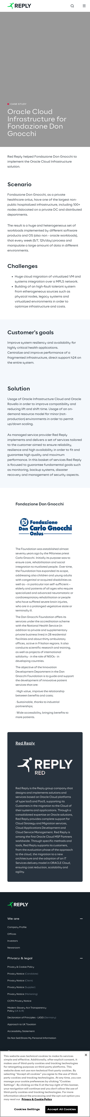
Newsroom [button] (13, 948)
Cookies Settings (27, 1109)
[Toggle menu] (84, 6)
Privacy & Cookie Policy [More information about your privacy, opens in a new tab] (37, 1099)
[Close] (86, 1055)
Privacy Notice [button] (22, 974)
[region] (45, 1084)
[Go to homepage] (19, 6)
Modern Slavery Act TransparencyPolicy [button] (26, 1009)
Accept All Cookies (61, 1109)
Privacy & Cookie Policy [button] (20, 967)
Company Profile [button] (17, 927)
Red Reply (25, 743)
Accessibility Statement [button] (21, 1031)
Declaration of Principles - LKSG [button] (31, 1017)
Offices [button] (11, 934)
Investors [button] (12, 941)
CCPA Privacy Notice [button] (19, 1001)
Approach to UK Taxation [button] (21, 1024)
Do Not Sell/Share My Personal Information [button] (31, 1038)
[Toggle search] (72, 6)
